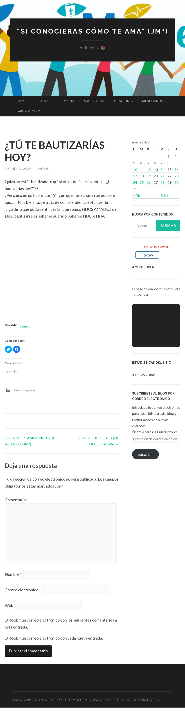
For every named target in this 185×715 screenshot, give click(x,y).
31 (135, 189)
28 (162, 182)
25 (142, 182)
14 (162, 169)
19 (149, 176)
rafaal (43, 168)
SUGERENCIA (94, 101)
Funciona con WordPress (38, 700)
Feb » (164, 195)
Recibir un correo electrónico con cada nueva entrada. (55, 638)
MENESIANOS (152, 101)
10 (135, 169)
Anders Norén (146, 700)
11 (142, 169)
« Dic (137, 195)
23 (176, 176)
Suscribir (145, 454)
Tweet (25, 326)
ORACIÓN (121, 101)
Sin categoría (24, 390)
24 (135, 182)
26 (149, 182)
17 (135, 176)
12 (149, 169)
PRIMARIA (66, 101)
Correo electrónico (23, 590)
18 (142, 176)
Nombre (13, 574)
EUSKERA (42, 101)
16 (176, 169)
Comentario (16, 499)
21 (162, 176)
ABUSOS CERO (29, 111)
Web (9, 605)
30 (176, 182)
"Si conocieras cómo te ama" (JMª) (92, 31)
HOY (21, 101)
